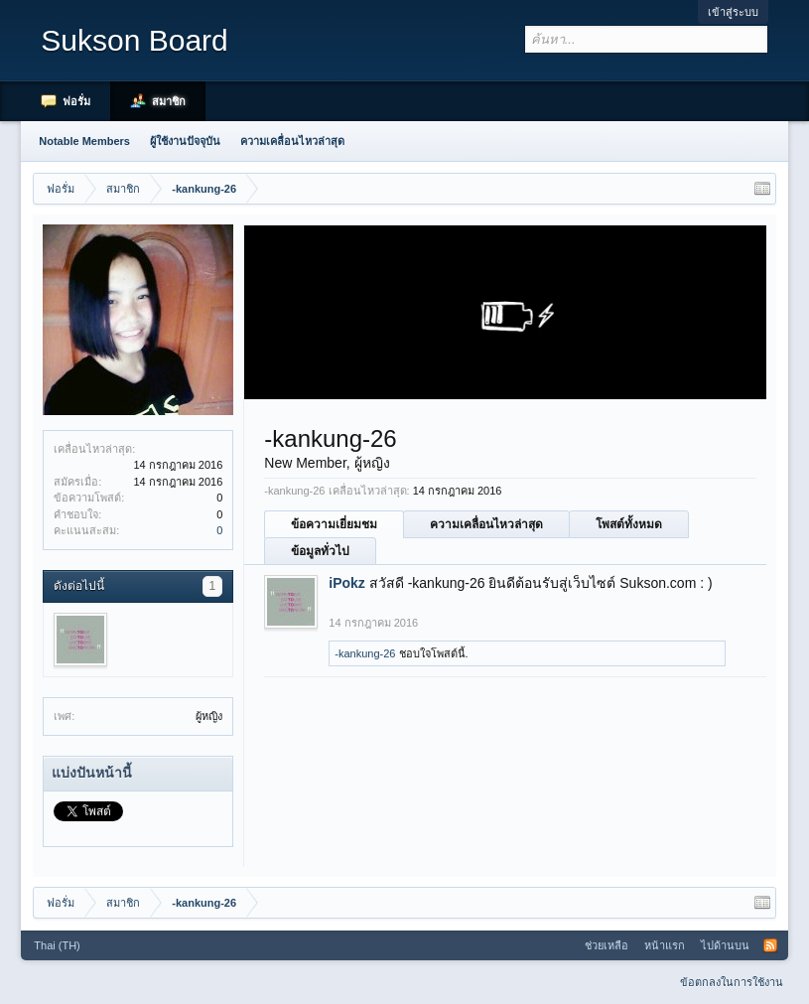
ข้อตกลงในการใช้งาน (731, 982)
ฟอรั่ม (76, 101)
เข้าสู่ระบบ (733, 12)
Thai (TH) (56, 945)
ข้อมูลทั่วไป (320, 551)
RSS (770, 945)
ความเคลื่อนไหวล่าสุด (486, 524)
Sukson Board (134, 40)
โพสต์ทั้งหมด (629, 524)
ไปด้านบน (725, 945)
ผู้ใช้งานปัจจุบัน (185, 141)
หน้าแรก (664, 945)
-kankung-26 (365, 653)
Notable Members (84, 141)
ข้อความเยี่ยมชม (334, 524)
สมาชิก (169, 101)
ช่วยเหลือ (606, 945)
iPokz (347, 583)
